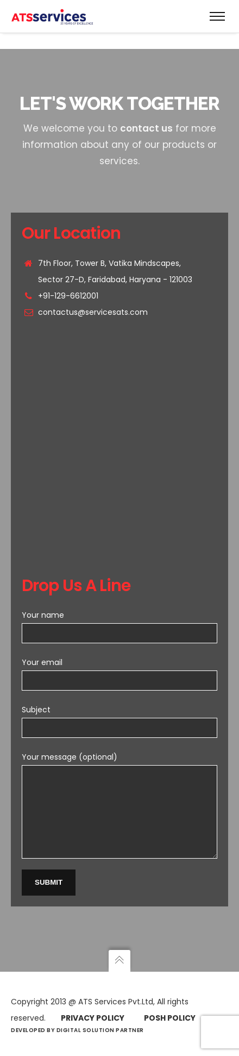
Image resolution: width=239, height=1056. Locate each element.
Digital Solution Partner (100, 1030)
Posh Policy (170, 1017)
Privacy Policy (92, 1017)
